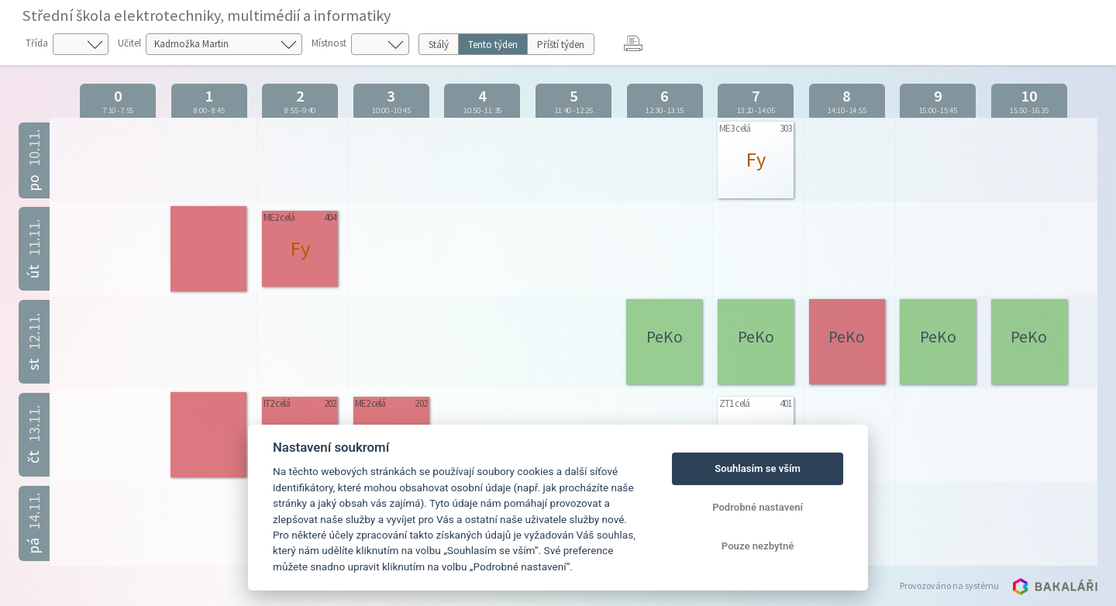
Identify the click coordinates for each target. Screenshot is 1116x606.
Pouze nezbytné (758, 546)
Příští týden (560, 44)
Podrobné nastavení (757, 507)
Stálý (439, 44)
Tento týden (493, 44)
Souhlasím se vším (758, 468)
